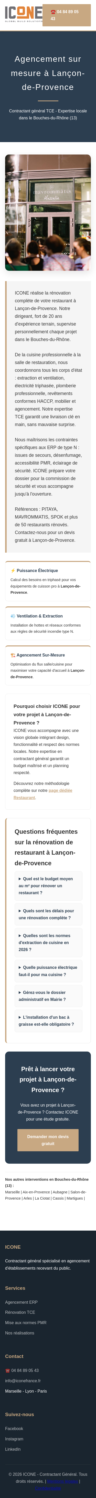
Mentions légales (62, 1481)
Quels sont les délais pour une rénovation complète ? (46, 914)
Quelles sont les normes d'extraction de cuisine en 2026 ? (44, 942)
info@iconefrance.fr (23, 1381)
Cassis (58, 1198)
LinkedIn (13, 1449)
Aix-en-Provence (36, 1192)
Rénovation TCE (20, 1312)
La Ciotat (42, 1198)
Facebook (14, 1428)
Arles (28, 1198)
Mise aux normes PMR (26, 1323)
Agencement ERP (21, 1302)
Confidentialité (48, 1488)
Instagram (14, 1439)
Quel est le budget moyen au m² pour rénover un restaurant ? (46, 886)
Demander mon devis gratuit (48, 1140)
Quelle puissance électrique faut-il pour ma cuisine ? (48, 971)
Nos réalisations (19, 1333)
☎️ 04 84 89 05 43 (65, 15)
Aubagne (60, 1192)
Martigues (75, 1198)
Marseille (12, 1192)
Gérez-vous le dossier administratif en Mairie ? (42, 996)
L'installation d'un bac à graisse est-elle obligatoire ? (46, 1020)
